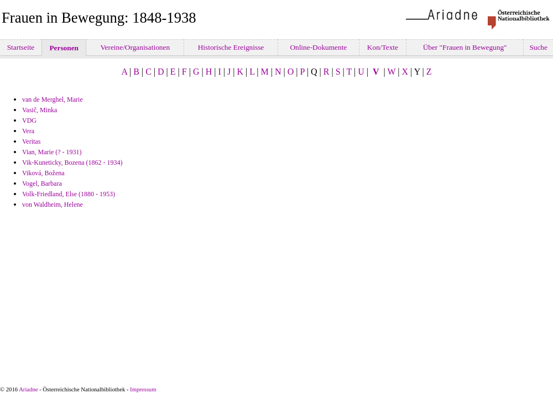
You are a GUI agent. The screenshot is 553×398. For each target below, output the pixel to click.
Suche (538, 47)
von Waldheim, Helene (52, 204)
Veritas (31, 141)
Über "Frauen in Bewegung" (465, 47)
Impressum (143, 389)
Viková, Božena (43, 173)
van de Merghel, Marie (52, 99)
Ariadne (28, 389)
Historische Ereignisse (230, 47)
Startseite (20, 47)
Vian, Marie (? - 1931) (52, 152)
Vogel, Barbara (42, 183)
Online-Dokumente (318, 47)
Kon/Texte (383, 47)
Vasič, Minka (39, 110)
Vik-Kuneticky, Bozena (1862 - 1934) (72, 162)
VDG (29, 120)
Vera (28, 131)
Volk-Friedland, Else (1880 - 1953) (68, 194)
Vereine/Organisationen (134, 47)
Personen (64, 48)
